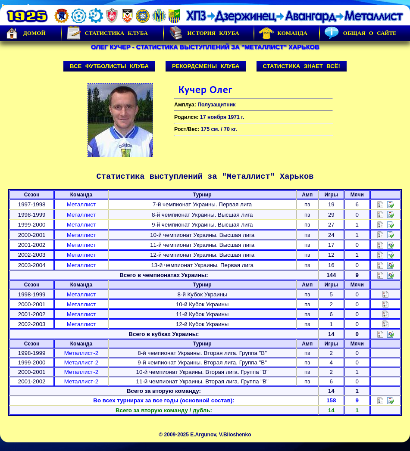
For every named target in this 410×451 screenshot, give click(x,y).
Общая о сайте (360, 33)
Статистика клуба (107, 33)
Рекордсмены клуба (206, 66)
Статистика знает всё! (301, 66)
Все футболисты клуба (109, 66)
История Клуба (203, 33)
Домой (25, 33)
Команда (283, 33)
